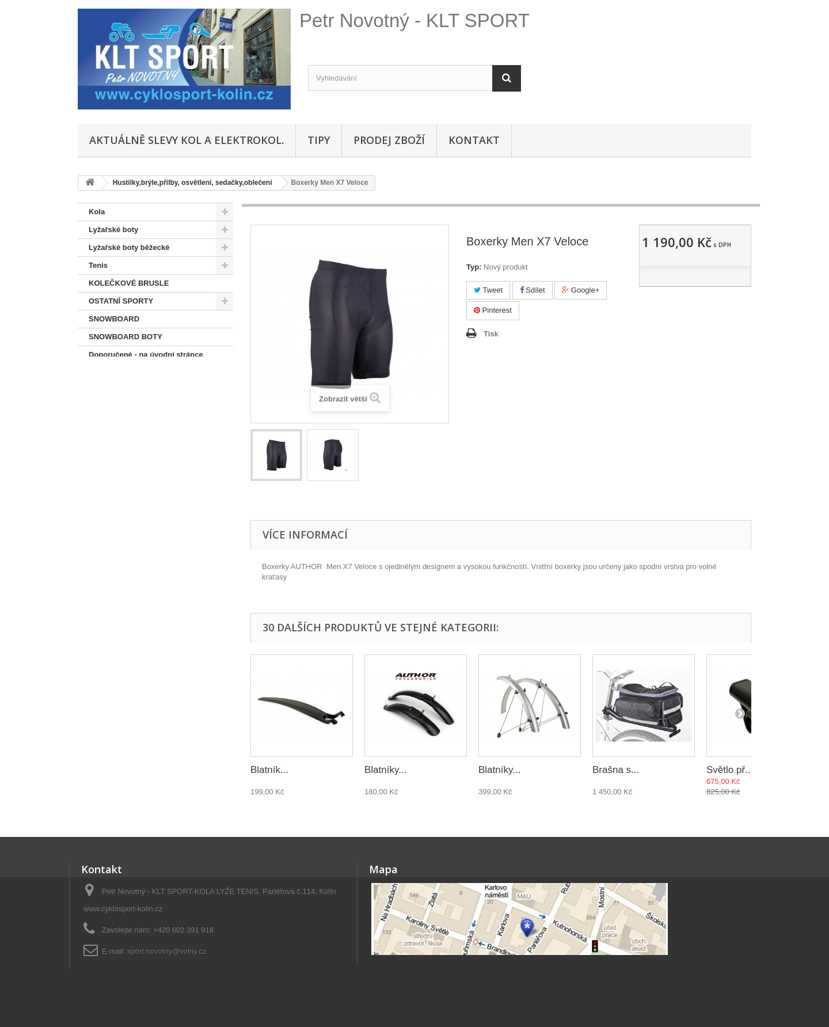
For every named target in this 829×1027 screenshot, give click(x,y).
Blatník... (269, 769)
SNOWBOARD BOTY (125, 336)
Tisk (491, 333)
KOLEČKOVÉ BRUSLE (129, 283)
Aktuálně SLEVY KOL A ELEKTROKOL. (186, 140)
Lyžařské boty (113, 229)
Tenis (98, 265)
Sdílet (532, 290)
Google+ (580, 290)
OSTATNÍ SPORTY (121, 301)
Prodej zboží (389, 140)
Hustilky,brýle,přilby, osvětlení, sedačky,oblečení (143, 417)
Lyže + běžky (111, 390)
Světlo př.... (731, 769)
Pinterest (493, 310)
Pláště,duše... (112, 372)
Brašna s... (615, 769)
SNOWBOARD (114, 318)
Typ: (473, 267)
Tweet (488, 290)
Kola (97, 211)
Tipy (318, 140)
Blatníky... (385, 769)
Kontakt (474, 140)
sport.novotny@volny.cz (166, 951)
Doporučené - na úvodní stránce (146, 354)
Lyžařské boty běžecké (129, 247)
